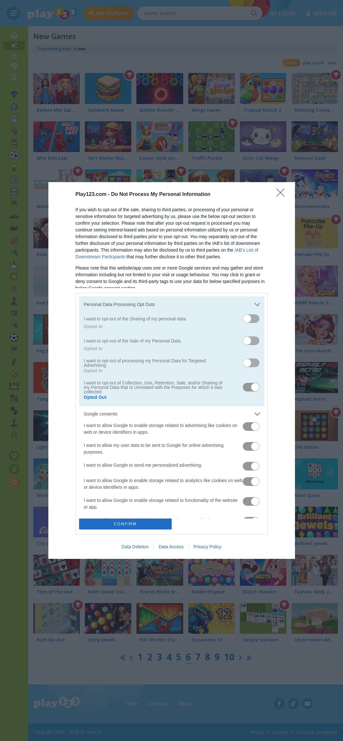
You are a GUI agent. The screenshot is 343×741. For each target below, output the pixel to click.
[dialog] (171, 370)
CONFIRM (125, 523)
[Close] (282, 195)
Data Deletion (135, 546)
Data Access (171, 546)
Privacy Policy (207, 546)
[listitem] (171, 304)
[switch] (251, 318)
